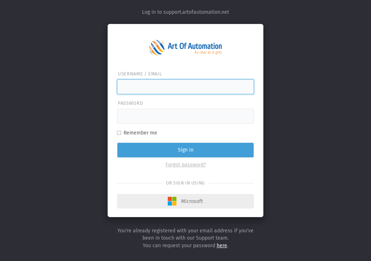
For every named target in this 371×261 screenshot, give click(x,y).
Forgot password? (186, 165)
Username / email (140, 73)
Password (130, 103)
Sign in (185, 150)
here (222, 246)
